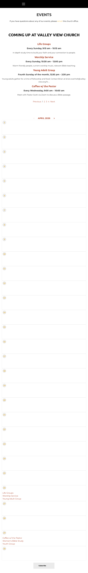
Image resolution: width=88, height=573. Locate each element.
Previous (37, 101)
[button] (23, 3)
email (59, 21)
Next (52, 101)
